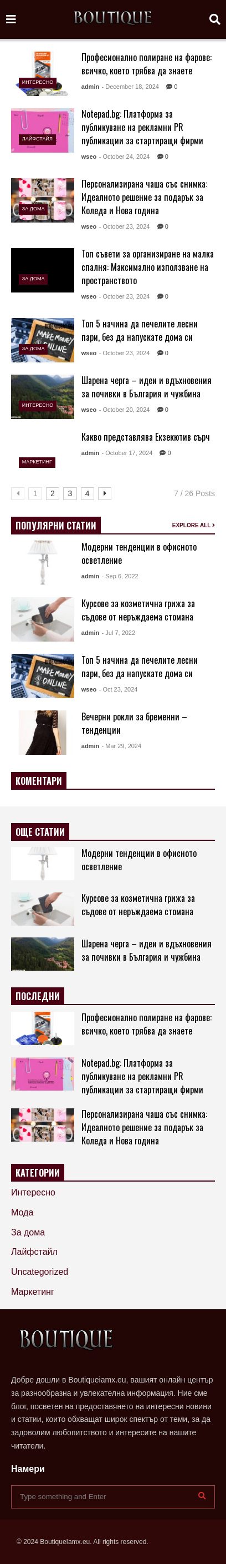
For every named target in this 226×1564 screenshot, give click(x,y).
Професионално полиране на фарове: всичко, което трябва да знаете (146, 64)
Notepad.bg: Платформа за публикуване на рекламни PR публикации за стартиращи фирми (142, 127)
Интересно (37, 82)
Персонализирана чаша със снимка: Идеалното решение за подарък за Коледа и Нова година (144, 197)
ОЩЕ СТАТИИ (40, 832)
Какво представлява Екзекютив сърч (145, 436)
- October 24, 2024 (124, 156)
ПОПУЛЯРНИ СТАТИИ (56, 525)
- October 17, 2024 (127, 453)
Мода (22, 1212)
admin (90, 86)
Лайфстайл (37, 139)
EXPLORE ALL (193, 525)
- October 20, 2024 (124, 409)
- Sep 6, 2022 (120, 576)
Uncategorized (39, 1272)
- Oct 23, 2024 (118, 689)
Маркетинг (37, 462)
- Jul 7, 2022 (119, 632)
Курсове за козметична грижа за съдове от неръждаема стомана (138, 610)
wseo (89, 156)
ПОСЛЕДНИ (38, 996)
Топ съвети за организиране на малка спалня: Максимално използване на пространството (147, 267)
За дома (33, 208)
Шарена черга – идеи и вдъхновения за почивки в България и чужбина (146, 387)
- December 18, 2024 (130, 86)
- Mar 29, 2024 (122, 746)
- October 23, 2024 (124, 226)
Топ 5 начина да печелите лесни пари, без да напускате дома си (139, 330)
